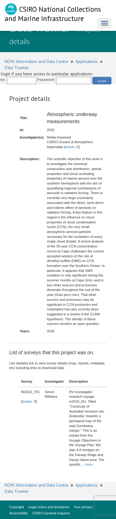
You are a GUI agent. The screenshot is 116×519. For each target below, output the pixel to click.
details (70, 147)
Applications (86, 61)
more (89, 464)
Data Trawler (17, 67)
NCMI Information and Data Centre (36, 61)
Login (101, 80)
